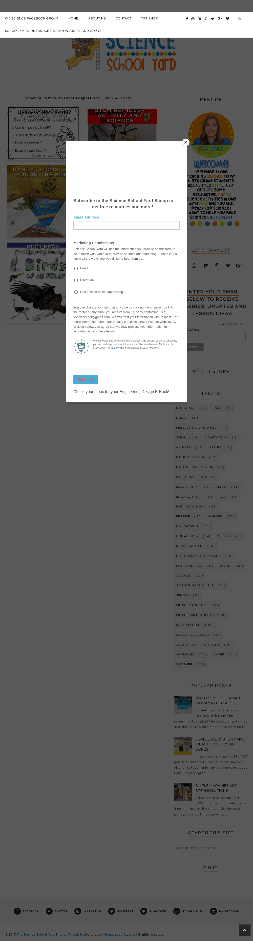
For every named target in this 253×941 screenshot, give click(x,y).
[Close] (186, 142)
